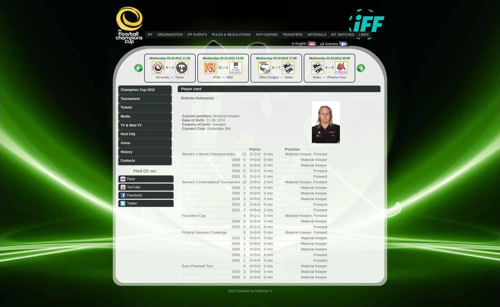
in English (304, 44)
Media (125, 116)
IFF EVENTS (197, 35)
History (126, 152)
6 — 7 (276, 67)
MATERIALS (317, 35)
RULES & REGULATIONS (231, 35)
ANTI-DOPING (267, 35)
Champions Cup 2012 (138, 90)
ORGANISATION (170, 35)
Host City (128, 134)
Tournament (130, 99)
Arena (125, 143)
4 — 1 (170, 67)
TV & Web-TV (131, 125)
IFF (150, 35)
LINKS (364, 35)
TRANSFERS (292, 35)
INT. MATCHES (342, 35)
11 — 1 (223, 67)
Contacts (128, 161)
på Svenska (334, 44)
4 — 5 (329, 67)
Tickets (126, 107)
